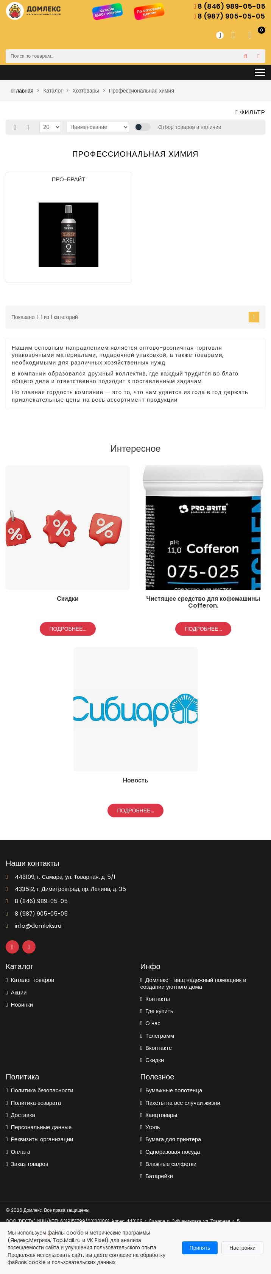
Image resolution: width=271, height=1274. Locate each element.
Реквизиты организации (39, 1139)
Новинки (19, 1004)
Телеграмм (157, 1035)
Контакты (155, 999)
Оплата (18, 1151)
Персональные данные (39, 1127)
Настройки (242, 1248)
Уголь (150, 1127)
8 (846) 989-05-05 (229, 7)
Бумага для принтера (170, 1139)
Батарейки (156, 1176)
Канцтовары (159, 1115)
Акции (16, 992)
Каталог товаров (30, 980)
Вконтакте (156, 1048)
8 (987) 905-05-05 (229, 16)
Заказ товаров (27, 1164)
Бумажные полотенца (171, 1090)
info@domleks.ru (33, 925)
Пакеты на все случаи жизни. (180, 1103)
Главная (22, 90)
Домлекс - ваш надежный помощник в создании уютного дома (193, 983)
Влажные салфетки (168, 1164)
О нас (150, 1023)
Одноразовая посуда (170, 1151)
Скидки (152, 1060)
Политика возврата (33, 1103)
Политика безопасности (39, 1090)
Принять (200, 1248)
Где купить (156, 1011)
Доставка (20, 1115)
